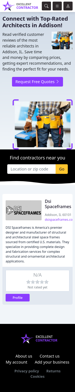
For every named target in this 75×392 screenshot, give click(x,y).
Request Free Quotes (37, 81)
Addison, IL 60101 (58, 215)
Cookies (37, 376)
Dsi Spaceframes (58, 203)
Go (61, 169)
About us (23, 356)
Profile (18, 297)
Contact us (50, 356)
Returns (53, 371)
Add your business (52, 362)
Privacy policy (26, 371)
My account (16, 362)
